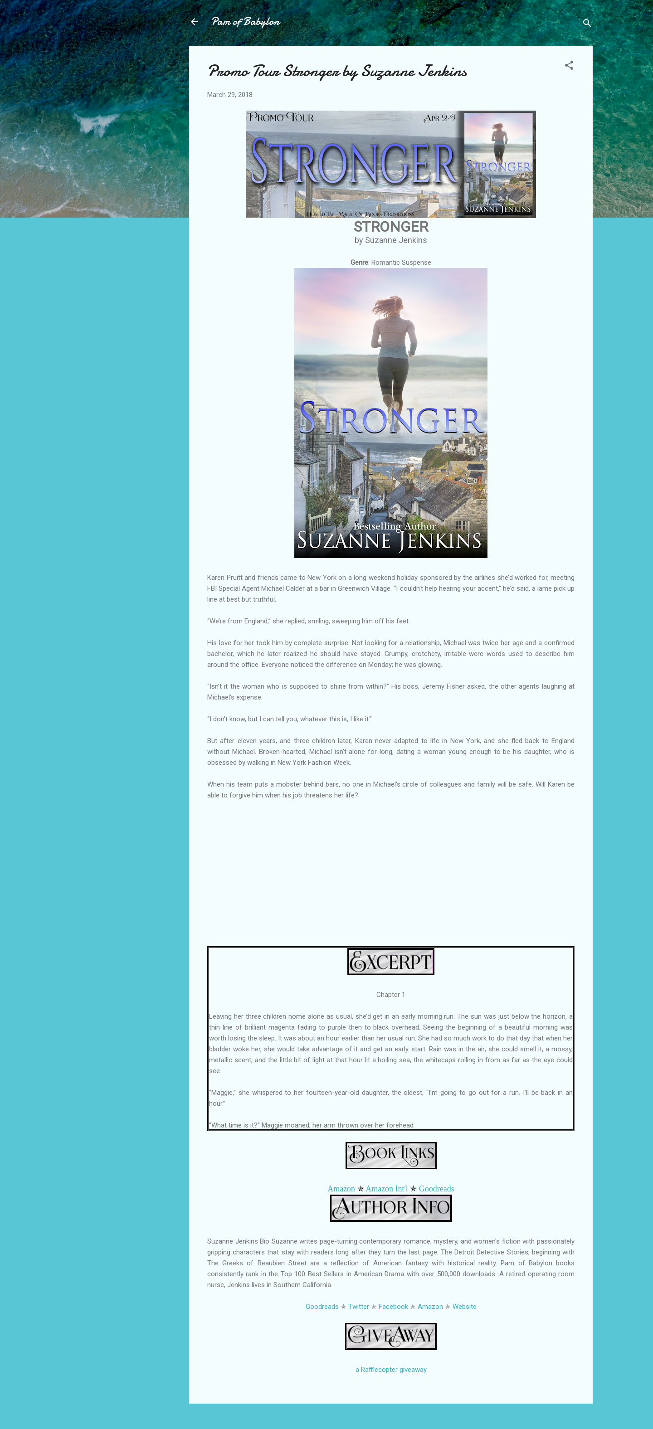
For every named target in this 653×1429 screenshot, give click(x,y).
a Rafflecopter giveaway (391, 1370)
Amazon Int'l (386, 1188)
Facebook (393, 1307)
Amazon (341, 1188)
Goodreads (436, 1188)
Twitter (358, 1307)
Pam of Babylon (245, 21)
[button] (569, 67)
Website (465, 1307)
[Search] (587, 25)
